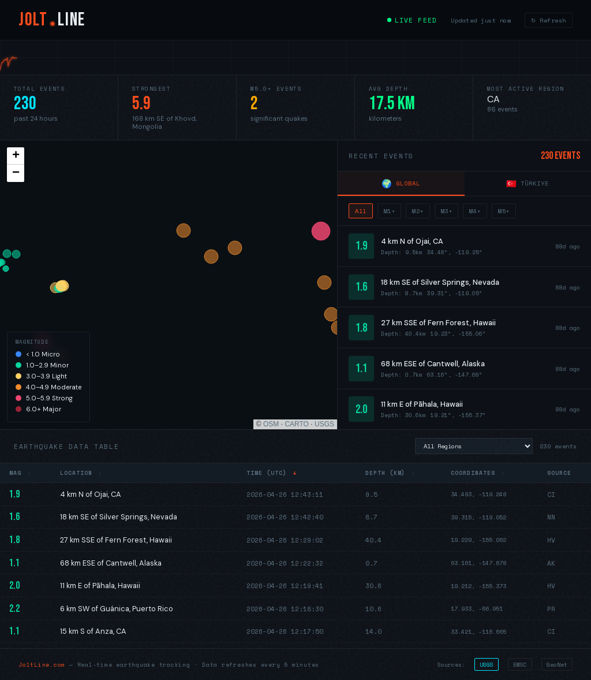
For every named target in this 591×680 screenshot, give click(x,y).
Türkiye (527, 183)
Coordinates (478, 473)
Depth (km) (390, 473)
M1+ (389, 210)
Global (400, 183)
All (360, 210)
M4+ (475, 210)
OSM (271, 424)
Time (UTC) (271, 473)
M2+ (418, 210)
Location (81, 473)
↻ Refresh (548, 20)
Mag (20, 473)
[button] (15, 156)
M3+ (446, 210)
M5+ (504, 210)
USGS (324, 424)
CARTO (297, 424)
